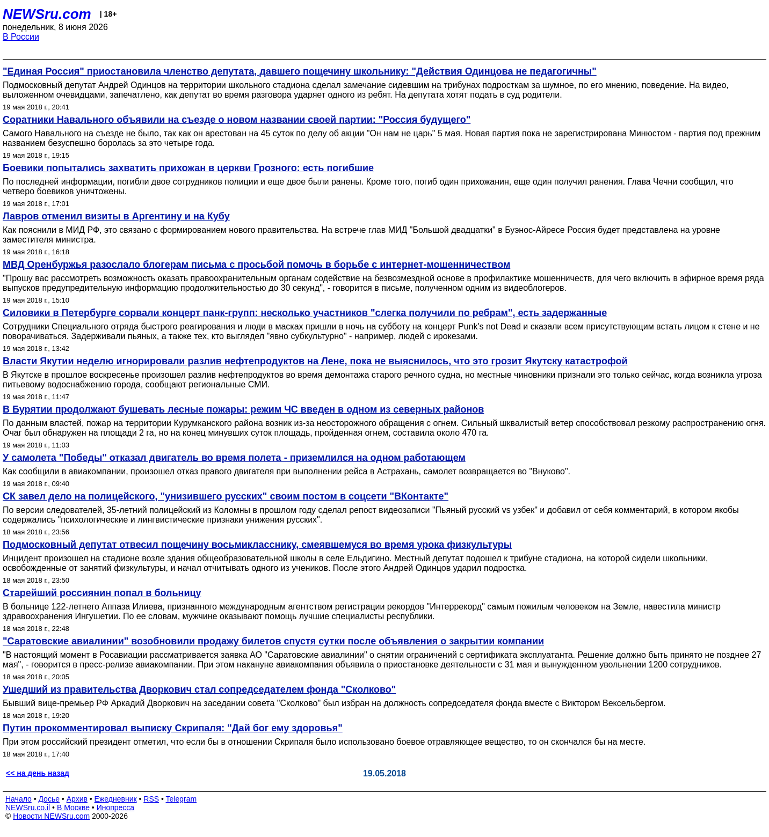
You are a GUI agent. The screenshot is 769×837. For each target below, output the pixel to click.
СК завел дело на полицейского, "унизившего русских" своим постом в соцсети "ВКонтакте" (225, 496)
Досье (49, 799)
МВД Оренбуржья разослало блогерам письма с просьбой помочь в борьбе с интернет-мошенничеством (256, 264)
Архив (77, 799)
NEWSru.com (47, 14)
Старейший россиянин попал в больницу (102, 593)
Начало (18, 799)
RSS (151, 799)
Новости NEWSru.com (51, 816)
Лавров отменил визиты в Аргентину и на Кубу (116, 216)
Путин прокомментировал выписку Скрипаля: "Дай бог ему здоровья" (173, 728)
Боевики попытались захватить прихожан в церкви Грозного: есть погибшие (188, 168)
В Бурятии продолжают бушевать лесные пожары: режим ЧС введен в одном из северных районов (243, 409)
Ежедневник (116, 799)
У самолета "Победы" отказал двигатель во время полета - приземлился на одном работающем (234, 457)
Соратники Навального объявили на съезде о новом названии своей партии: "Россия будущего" (236, 119)
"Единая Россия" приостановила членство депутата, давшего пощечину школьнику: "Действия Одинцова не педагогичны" (300, 71)
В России (21, 36)
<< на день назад (37, 773)
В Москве (73, 807)
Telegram (181, 799)
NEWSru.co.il (27, 807)
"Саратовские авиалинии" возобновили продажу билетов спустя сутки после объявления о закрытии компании (273, 641)
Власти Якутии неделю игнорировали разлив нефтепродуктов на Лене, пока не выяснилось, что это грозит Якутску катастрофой (315, 361)
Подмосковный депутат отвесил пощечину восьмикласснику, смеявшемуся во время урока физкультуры (257, 544)
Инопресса (116, 807)
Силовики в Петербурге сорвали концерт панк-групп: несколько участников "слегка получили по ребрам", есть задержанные (305, 312)
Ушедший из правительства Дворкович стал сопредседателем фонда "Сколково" (199, 689)
